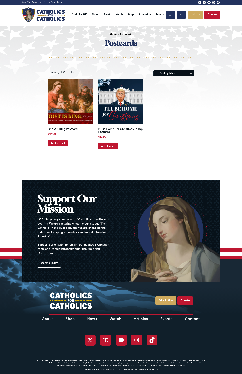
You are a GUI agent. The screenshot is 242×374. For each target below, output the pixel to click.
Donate (212, 15)
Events (160, 15)
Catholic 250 (79, 15)
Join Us (195, 15)
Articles (141, 319)
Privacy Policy (152, 369)
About (47, 319)
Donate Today (49, 263)
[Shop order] (173, 73)
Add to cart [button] (57, 143)
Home (113, 35)
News (95, 15)
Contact (192, 319)
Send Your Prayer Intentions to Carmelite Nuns (43, 2)
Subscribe (144, 15)
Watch (119, 15)
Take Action (166, 300)
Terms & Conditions (138, 369)
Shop (130, 15)
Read (107, 15)
